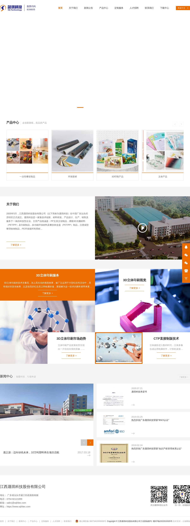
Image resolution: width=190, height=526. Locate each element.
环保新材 (72, 222)
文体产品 (162, 222)
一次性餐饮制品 (27, 222)
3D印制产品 (118, 222)
